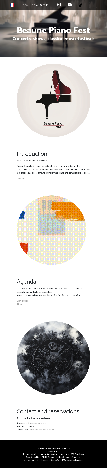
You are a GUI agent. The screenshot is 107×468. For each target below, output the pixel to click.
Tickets (21, 304)
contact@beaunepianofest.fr (34, 422)
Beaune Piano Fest (36, 5)
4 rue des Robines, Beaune (42, 429)
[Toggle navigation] (93, 5)
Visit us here (22, 300)
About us (21, 178)
